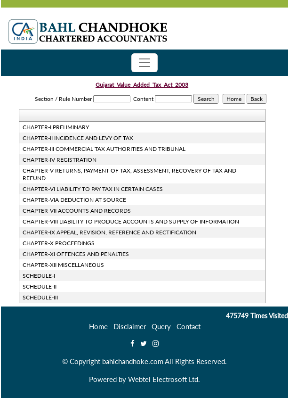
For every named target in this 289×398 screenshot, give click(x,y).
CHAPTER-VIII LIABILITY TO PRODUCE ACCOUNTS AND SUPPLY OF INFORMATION (131, 221)
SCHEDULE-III (40, 297)
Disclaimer (129, 326)
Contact (189, 326)
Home (98, 326)
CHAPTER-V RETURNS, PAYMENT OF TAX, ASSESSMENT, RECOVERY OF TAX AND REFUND (129, 174)
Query (161, 326)
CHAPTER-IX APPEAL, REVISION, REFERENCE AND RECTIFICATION (109, 232)
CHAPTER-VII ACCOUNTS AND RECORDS (77, 210)
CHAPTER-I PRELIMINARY (56, 127)
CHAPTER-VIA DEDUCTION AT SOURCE (74, 199)
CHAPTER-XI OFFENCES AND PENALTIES (76, 253)
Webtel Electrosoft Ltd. (164, 379)
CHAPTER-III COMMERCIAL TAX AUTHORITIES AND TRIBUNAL (104, 148)
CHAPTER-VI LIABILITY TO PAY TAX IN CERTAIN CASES (93, 188)
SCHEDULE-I (39, 275)
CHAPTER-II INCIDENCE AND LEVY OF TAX (78, 137)
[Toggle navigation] (144, 62)
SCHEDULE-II (39, 286)
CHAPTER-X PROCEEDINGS (59, 243)
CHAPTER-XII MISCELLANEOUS (63, 264)
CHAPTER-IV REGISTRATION (59, 159)
